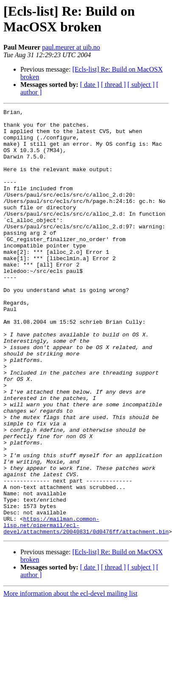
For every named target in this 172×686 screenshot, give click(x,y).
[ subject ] (141, 84)
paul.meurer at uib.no (71, 47)
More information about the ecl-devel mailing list (70, 678)
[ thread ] (113, 84)
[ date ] (89, 84)
